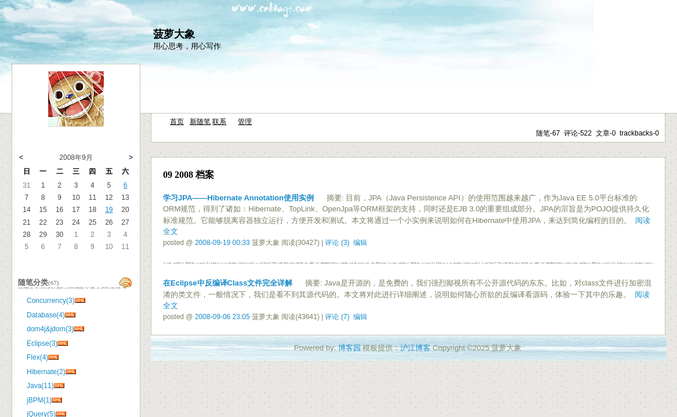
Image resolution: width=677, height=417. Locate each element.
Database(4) (46, 315)
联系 (219, 122)
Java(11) (40, 386)
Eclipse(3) (42, 343)
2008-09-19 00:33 (222, 243)
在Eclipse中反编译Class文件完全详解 (227, 283)
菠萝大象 (174, 34)
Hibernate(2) (46, 372)
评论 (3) (337, 243)
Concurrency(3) (51, 301)
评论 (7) (337, 317)
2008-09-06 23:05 (222, 317)
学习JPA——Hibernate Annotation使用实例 (238, 197)
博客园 (349, 347)
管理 (245, 122)
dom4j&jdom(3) (50, 329)
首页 (177, 122)
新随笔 (200, 122)
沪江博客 (415, 347)
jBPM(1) (39, 400)
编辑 (360, 243)
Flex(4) (37, 357)
